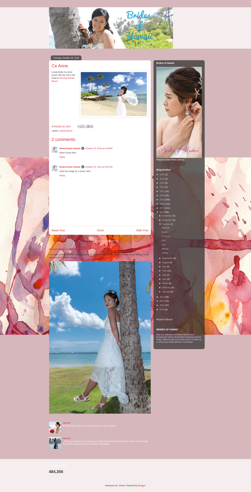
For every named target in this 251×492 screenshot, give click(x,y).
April (164, 279)
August (166, 262)
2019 (162, 199)
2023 (162, 183)
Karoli (164, 232)
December (167, 215)
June (165, 270)
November (167, 220)
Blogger (141, 485)
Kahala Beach (66, 131)
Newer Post (58, 230)
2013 (162, 305)
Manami (66, 438)
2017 (162, 208)
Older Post (142, 230)
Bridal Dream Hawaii (70, 148)
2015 (162, 297)
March (165, 283)
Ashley (165, 253)
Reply (62, 157)
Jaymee (66, 423)
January (166, 291)
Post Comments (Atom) (106, 241)
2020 (162, 195)
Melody (165, 248)
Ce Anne (166, 236)
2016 (162, 212)
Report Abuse (164, 319)
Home (100, 230)
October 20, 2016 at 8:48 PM (98, 148)
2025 (162, 174)
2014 (162, 301)
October (166, 224)
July (164, 266)
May (164, 275)
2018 (162, 204)
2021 (162, 191)
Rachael (166, 228)
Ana (163, 244)
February (167, 287)
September (167, 258)
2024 (162, 179)
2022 (162, 187)
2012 (162, 309)
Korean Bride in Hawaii (63, 249)
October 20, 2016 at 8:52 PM (98, 167)
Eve (163, 240)
